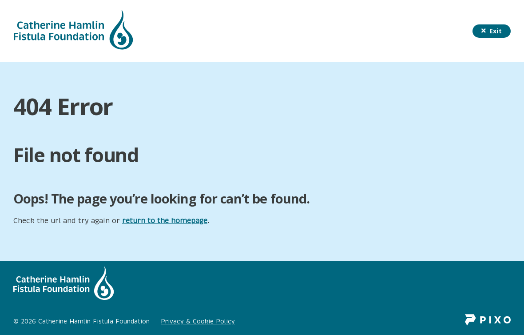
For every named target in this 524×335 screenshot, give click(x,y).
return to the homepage (164, 220)
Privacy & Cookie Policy (198, 321)
